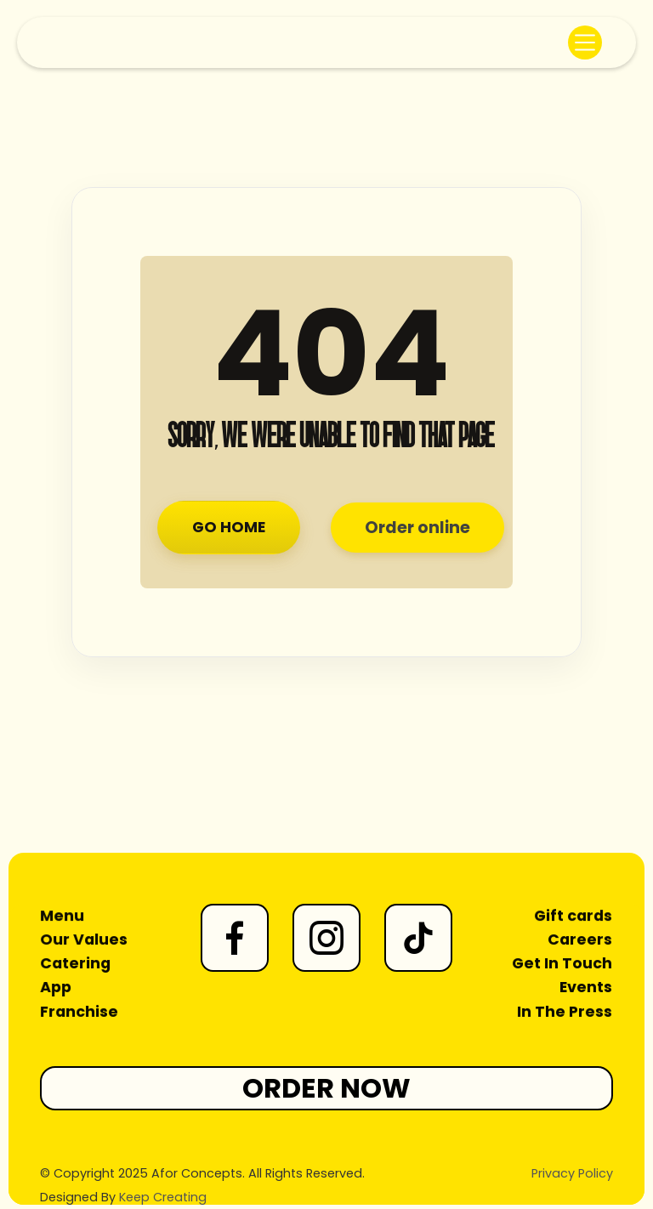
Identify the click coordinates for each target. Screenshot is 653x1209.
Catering (76, 964)
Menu (63, 916)
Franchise (79, 1011)
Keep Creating (163, 1197)
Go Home (228, 527)
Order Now (326, 1088)
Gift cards (573, 916)
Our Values (84, 940)
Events (585, 987)
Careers (580, 940)
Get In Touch (562, 964)
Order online (417, 527)
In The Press (565, 1011)
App (56, 987)
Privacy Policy (572, 1173)
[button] (585, 43)
